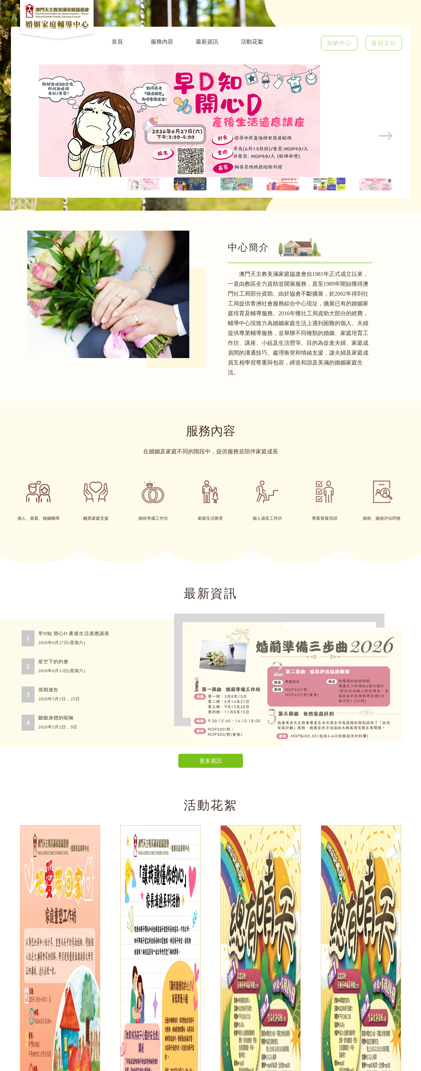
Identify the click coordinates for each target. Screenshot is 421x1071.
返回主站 (384, 43)
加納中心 (339, 43)
